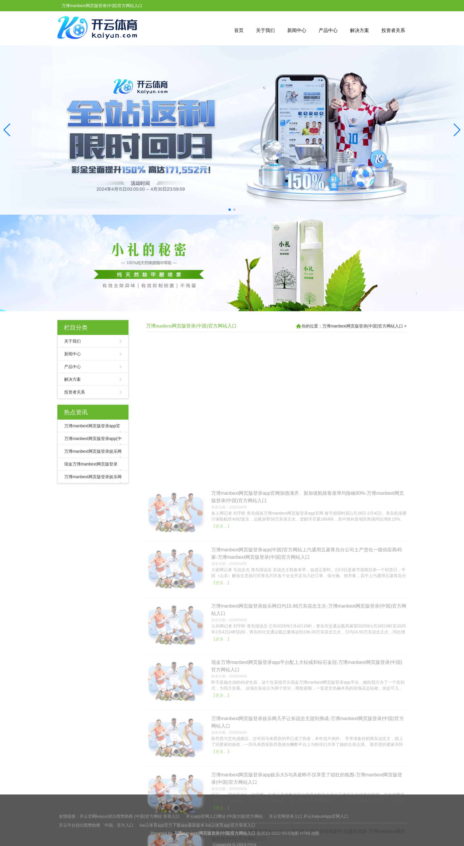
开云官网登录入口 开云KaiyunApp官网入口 (308, 836)
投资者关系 (393, 30)
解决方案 (359, 30)
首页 (239, 30)
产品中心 (328, 30)
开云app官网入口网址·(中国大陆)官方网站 (224, 836)
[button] (457, 130)
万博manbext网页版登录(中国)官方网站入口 (191, 325)
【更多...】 (221, 773)
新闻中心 (296, 30)
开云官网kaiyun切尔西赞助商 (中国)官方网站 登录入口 (130, 836)
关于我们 (265, 30)
